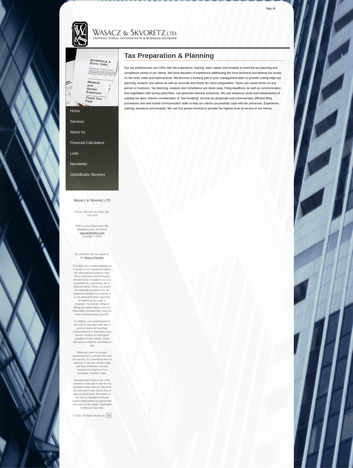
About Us (77, 132)
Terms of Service (94, 257)
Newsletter (79, 164)
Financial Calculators (87, 143)
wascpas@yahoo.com (92, 232)
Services (77, 121)
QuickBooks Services (87, 175)
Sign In (270, 8)
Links (74, 153)
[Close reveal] (108, 415)
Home (75, 111)
